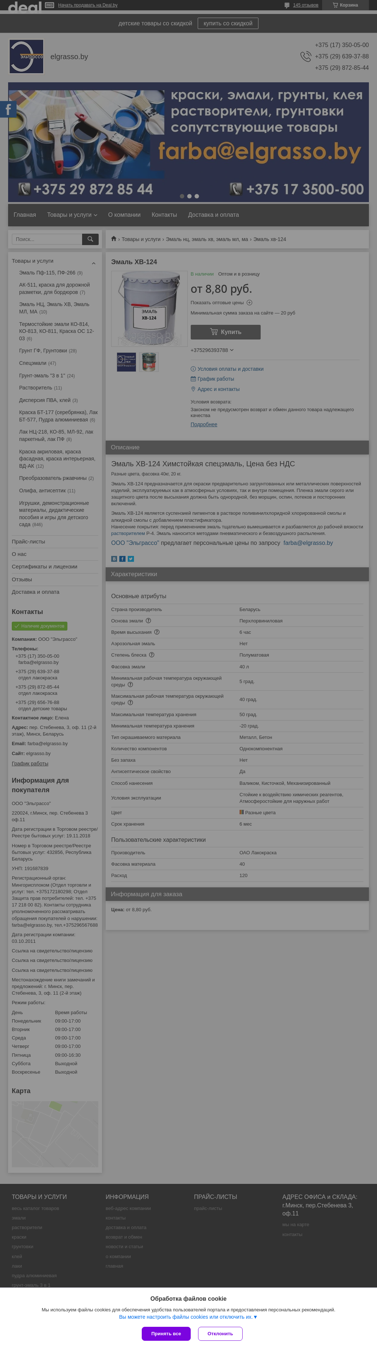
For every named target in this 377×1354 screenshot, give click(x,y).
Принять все (166, 1333)
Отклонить (220, 1333)
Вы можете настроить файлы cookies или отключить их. (186, 1317)
